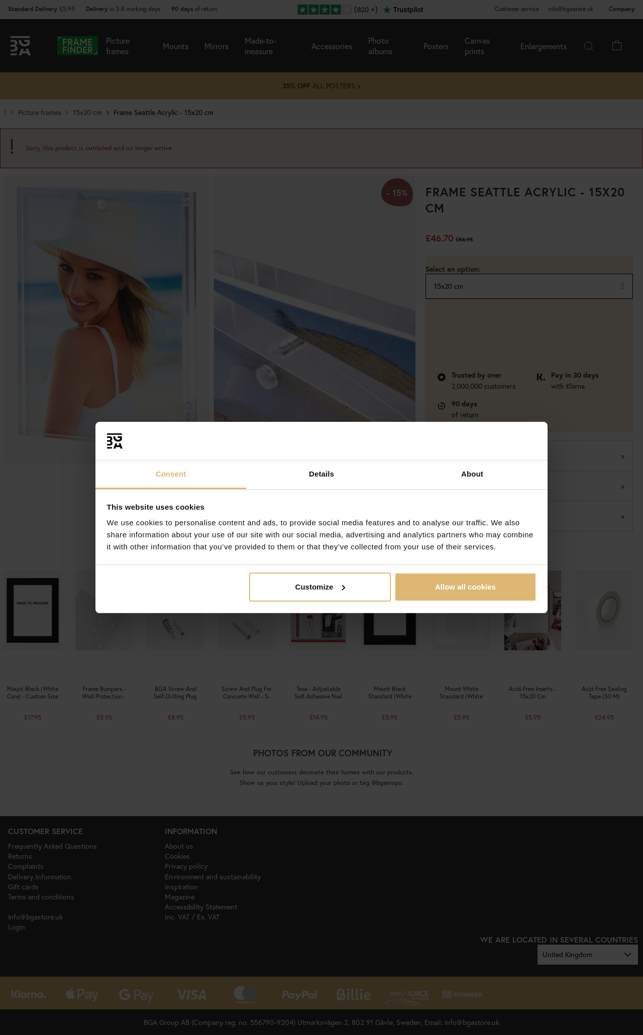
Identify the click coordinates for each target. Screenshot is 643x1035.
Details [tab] (321, 474)
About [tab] (472, 474)
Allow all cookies (465, 587)
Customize (320, 587)
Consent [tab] (171, 474)
